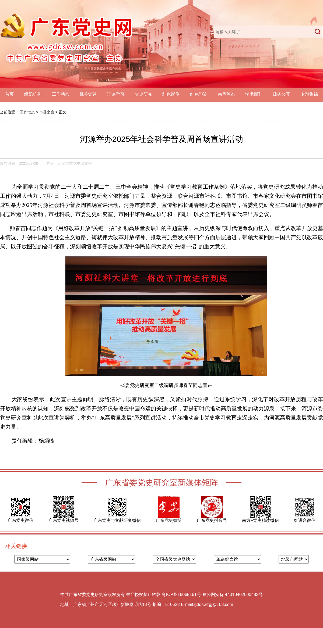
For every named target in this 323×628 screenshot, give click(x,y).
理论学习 (115, 94)
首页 (9, 94)
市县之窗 (46, 112)
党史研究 (143, 94)
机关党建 (88, 94)
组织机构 (32, 94)
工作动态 (60, 94)
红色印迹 (198, 94)
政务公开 (281, 94)
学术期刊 (253, 94)
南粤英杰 (226, 94)
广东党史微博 (169, 520)
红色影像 (171, 94)
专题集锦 (309, 94)
